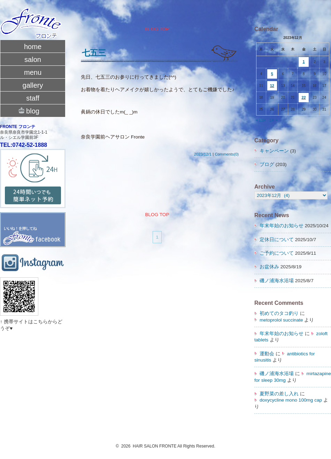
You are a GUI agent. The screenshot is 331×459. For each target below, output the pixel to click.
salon (32, 59)
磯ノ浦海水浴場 (277, 280)
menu (32, 72)
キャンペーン (274, 150)
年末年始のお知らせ (281, 225)
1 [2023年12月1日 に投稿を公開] (303, 62)
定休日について (277, 239)
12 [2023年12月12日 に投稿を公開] (272, 86)
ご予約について (277, 253)
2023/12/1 (202, 154)
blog (32, 110)
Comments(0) (227, 154)
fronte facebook (33, 222)
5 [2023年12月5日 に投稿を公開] (272, 74)
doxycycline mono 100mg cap (291, 400)
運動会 (267, 353)
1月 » (273, 120)
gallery (33, 85)
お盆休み (269, 266)
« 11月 (261, 120)
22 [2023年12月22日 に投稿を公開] (303, 97)
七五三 (94, 52)
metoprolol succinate (281, 320)
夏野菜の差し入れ (279, 393)
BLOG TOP (157, 29)
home (32, 46)
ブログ (267, 164)
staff (32, 98)
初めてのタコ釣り (279, 313)
